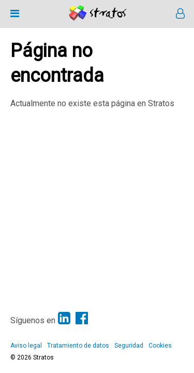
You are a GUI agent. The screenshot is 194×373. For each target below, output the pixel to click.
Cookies (160, 345)
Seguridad (128, 345)
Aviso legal (26, 345)
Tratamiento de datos (78, 345)
